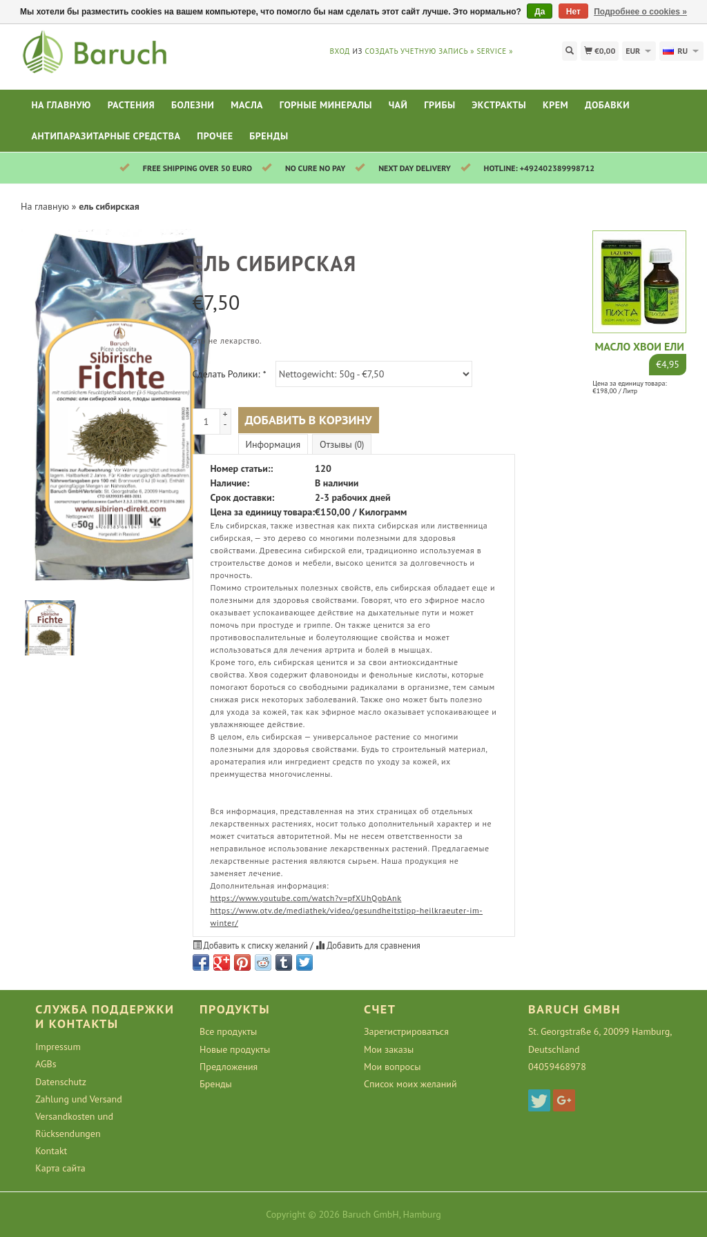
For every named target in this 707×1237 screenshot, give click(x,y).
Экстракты (499, 105)
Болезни (192, 105)
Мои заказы (389, 1049)
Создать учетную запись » (419, 51)
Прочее (215, 136)
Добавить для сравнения (368, 945)
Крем (555, 105)
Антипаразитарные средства (105, 136)
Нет (573, 12)
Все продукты (228, 1031)
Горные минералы (326, 105)
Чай (398, 105)
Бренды (268, 136)
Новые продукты (235, 1049)
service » (494, 51)
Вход (339, 51)
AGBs (45, 1064)
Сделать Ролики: (230, 374)
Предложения (229, 1066)
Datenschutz (60, 1082)
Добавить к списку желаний (252, 945)
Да (539, 12)
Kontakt (51, 1151)
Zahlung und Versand (78, 1099)
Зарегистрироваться (406, 1031)
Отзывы (342, 444)
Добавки (607, 105)
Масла (247, 105)
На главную (61, 105)
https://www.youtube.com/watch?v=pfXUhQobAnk (306, 898)
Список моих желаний (410, 1084)
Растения (131, 105)
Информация (273, 444)
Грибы (439, 105)
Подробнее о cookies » (640, 12)
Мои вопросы (392, 1066)
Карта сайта (60, 1168)
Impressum (58, 1046)
